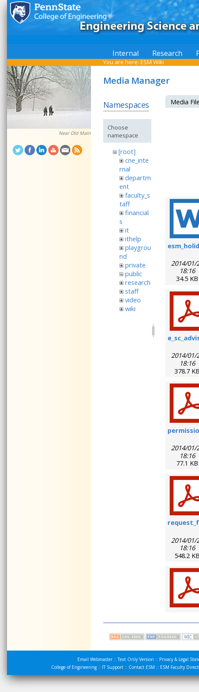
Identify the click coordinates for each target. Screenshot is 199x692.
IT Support (112, 667)
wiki (130, 308)
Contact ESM (142, 667)
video (133, 299)
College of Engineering (74, 667)
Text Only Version (136, 659)
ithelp (133, 238)
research (137, 282)
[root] (127, 151)
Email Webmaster (94, 659)
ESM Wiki (152, 62)
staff (132, 291)
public (133, 273)
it (127, 230)
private (135, 264)
